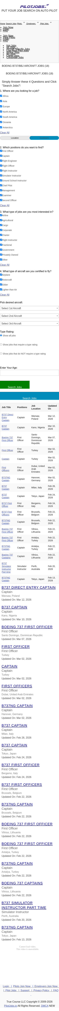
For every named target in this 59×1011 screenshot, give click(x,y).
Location (15, 138)
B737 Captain (14, 607)
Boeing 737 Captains (22, 883)
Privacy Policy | (43, 990)
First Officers (17, 686)
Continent (44, 138)
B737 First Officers (22, 785)
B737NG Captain (17, 706)
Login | (7, 986)
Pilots (22, 24)
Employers (33, 24)
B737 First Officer (20, 765)
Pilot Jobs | (13, 990)
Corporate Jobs (15, 57)
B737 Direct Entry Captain (29, 587)
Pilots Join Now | (24, 986)
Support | (26, 990)
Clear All (4, 132)
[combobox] (29, 308)
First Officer (7, 450)
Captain (5, 459)
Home (2, 24)
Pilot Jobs (46, 24)
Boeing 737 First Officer (27, 627)
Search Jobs (11, 24)
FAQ (5, 30)
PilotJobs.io (10, 1005)
